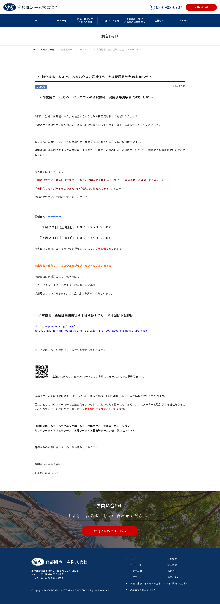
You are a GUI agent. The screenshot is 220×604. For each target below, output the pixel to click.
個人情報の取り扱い (178, 583)
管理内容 (137, 571)
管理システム (140, 577)
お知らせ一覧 (47, 49)
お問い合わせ (175, 577)
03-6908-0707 (49, 574)
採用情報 (172, 565)
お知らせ (184, 20)
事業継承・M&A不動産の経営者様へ (134, 20)
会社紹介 (159, 20)
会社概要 (172, 558)
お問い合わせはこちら (110, 531)
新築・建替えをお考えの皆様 (85, 20)
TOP (35, 20)
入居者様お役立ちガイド (143, 589)
